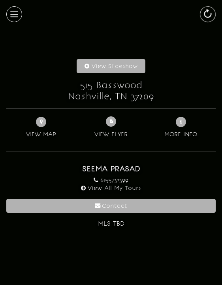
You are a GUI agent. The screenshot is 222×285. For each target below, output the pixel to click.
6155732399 (114, 180)
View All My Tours (114, 188)
